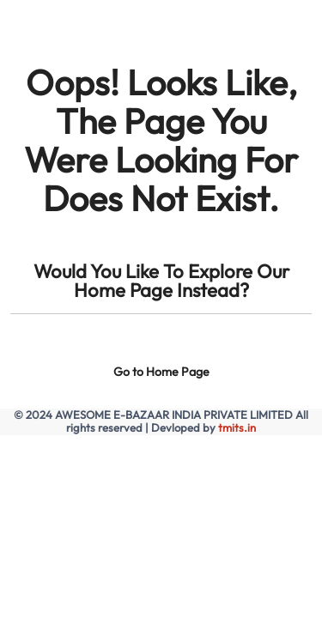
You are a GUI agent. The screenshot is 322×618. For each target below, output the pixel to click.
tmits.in (237, 427)
